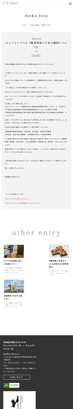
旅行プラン (46, 25)
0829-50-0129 (13, 330)
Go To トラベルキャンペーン (17, 198)
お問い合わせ (16, 344)
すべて (24, 25)
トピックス (34, 25)
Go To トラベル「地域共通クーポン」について (23, 203)
